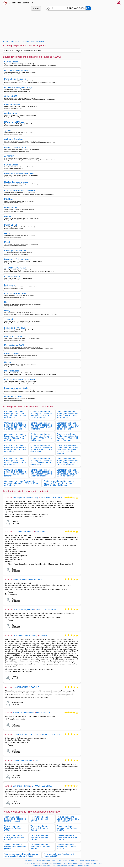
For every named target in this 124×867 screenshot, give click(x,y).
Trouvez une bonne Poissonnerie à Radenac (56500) (15, 847)
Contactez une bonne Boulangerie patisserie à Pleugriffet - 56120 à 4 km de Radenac (41, 415)
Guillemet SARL (11, 96)
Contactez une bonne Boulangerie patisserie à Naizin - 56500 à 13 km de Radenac (41, 462)
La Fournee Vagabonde (23, 609)
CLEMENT (9, 156)
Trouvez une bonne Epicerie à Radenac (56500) (13, 828)
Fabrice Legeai (11, 62)
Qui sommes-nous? (30, 860)
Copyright (82, 860)
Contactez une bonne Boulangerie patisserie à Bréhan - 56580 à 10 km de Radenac (41, 437)
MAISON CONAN (21, 687)
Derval (7, 233)
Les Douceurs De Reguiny (16, 70)
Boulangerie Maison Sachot (16, 388)
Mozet (7, 242)
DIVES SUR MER (44, 713)
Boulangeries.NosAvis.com (21, 3)
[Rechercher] (88, 8)
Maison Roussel (11, 371)
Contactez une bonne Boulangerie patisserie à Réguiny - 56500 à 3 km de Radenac (15, 415)
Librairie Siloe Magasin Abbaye (18, 87)
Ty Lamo (8, 130)
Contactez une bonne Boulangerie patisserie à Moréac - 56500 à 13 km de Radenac (15, 462)
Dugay (7, 310)
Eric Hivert (9, 199)
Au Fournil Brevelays (13, 139)
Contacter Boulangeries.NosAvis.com (47, 860)
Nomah (7, 362)
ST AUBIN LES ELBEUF (43, 786)
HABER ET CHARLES (14, 122)
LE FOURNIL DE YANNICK (16, 336)
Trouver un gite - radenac (84, 865)
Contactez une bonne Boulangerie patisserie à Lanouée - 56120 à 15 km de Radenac (21, 483)
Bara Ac (7, 216)
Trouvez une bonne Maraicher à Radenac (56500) (40, 847)
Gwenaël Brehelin (12, 104)
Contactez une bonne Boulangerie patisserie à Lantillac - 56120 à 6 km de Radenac (41, 426)
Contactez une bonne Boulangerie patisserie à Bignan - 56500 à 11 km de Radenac (15, 448)
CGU (76, 860)
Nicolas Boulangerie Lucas (16, 182)
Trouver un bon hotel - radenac (93, 863)
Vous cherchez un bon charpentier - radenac (34, 863)
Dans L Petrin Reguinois (15, 79)
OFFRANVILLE (35, 579)
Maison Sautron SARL (14, 345)
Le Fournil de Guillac (13, 396)
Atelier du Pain (19, 579)
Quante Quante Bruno (23, 760)
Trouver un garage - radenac (75, 863)
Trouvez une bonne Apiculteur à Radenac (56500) (66, 847)
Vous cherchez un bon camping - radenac (64, 865)
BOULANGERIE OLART (15, 293)
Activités (36, 8)
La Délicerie (9, 285)
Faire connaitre (63, 860)
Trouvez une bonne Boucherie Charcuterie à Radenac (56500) (68, 819)
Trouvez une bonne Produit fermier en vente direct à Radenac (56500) (21, 855)
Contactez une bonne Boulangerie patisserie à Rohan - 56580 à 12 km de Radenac (41, 448)
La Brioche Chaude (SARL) (25, 635)
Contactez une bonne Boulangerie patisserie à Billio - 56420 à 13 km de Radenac (15, 473)
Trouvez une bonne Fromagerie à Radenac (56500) (14, 837)
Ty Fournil (8, 319)
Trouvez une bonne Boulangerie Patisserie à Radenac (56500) (15, 819)
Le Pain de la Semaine (23, 532)
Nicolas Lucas (10, 113)
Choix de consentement (92, 860)
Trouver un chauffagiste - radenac (57, 863)
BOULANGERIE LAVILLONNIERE (19, 190)
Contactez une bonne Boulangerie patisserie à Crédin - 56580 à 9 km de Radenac (15, 437)
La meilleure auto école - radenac (42, 865)
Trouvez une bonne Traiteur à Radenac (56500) (39, 819)
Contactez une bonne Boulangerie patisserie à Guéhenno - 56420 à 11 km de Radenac (68, 437)
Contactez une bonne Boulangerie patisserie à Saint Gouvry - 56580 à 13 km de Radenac (68, 462)
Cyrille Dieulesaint (12, 353)
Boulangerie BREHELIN (15, 250)
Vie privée (71, 860)
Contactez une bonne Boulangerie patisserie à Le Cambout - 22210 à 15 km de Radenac (68, 473)
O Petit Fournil (10, 207)
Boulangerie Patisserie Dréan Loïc (19, 173)
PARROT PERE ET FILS (15, 147)
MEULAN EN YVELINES (51, 498)
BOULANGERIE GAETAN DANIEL (19, 379)
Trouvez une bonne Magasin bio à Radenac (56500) (67, 828)
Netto (6, 302)
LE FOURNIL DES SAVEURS (26, 734)
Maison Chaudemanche (23, 713)
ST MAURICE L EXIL (50, 734)
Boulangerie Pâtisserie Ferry (25, 498)
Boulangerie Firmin (21, 786)
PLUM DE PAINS (12, 276)
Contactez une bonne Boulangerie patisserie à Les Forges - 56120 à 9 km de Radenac (68, 426)
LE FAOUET (40, 532)
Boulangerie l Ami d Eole (15, 328)
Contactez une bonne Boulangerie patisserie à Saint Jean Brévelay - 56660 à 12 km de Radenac (68, 449)
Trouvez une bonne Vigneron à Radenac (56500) (40, 837)
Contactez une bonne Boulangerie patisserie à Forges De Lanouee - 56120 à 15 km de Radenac (59, 483)
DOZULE (35, 687)
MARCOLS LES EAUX (46, 609)
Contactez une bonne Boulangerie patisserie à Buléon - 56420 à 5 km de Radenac (68, 415)
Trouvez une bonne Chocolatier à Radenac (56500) (67, 837)
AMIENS (43, 635)
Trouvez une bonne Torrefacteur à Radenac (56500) (59, 855)
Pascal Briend (10, 225)
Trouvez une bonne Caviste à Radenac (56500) (39, 828)
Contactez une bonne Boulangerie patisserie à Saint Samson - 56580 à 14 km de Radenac (41, 473)
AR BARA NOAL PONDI (15, 268)
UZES (37, 760)
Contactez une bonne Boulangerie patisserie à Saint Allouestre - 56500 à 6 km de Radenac (15, 426)
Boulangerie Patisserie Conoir (17, 259)
